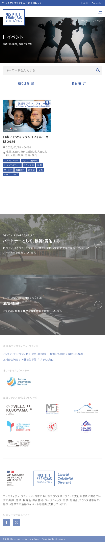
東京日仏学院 (38, 356)
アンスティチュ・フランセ (16, 499)
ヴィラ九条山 (46, 362)
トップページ (86, 20)
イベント (99, 20)
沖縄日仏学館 (29, 362)
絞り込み (26, 84)
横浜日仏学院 (57, 356)
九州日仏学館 (10, 362)
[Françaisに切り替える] (96, 3)
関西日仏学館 (75, 356)
